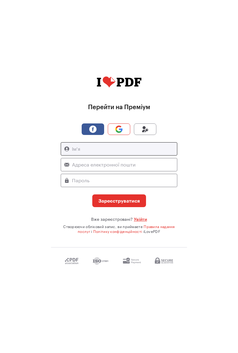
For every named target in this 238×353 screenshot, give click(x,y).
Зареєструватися (119, 200)
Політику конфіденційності (117, 231)
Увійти (140, 219)
